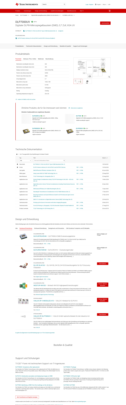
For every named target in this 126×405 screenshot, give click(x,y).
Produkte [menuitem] (17, 10)
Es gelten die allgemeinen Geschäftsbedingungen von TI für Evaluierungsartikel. (35, 332)
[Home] (26, 4)
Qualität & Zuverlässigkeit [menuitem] (57, 10)
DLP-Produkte (23, 15)
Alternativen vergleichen (77, 108)
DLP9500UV (79, 128)
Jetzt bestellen (105, 23)
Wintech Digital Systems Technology (45, 294)
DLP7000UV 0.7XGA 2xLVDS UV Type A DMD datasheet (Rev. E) (41, 31)
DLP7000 (78, 116)
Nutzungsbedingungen (80, 401)
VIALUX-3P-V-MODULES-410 (44, 301)
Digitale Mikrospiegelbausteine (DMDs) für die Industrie (45, 15)
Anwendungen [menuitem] (27, 10)
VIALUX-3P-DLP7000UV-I (42, 316)
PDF (45, 243)
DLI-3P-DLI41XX (39, 265)
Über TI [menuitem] (81, 10)
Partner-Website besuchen (102, 284)
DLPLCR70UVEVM (40, 236)
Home (16, 15)
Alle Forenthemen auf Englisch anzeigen (27, 397)
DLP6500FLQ (36, 116)
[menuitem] (110, 11)
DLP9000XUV (36, 128)
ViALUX (38, 310)
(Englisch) (60, 31)
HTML (49, 243)
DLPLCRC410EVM (40, 250)
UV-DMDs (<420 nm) (68, 15)
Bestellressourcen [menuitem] (71, 10)
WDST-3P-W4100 (40, 285)
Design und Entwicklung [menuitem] (41, 10)
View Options (102, 263)
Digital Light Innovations (42, 276)
